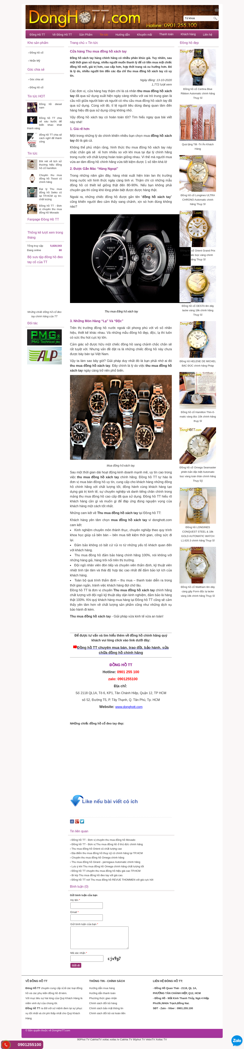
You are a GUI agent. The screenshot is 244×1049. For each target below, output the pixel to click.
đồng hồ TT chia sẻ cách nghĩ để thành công (50, 138)
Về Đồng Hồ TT (62, 34)
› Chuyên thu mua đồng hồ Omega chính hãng (97, 857)
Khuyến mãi (144, 34)
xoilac (105, 1039)
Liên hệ (207, 34)
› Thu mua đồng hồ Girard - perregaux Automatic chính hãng (105, 862)
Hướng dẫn (122, 34)
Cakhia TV (126, 1039)
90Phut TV (83, 1039)
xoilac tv (114, 1039)
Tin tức (104, 34)
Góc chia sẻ (35, 79)
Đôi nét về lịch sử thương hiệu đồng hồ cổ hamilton (50, 165)
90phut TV (139, 1039)
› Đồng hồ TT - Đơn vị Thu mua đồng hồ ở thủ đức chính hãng (106, 844)
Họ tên (75, 900)
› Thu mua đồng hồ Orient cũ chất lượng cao (96, 848)
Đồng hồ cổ (36, 52)
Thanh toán (166, 34)
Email (74, 912)
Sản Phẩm (86, 34)
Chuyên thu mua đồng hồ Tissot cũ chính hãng (50, 178)
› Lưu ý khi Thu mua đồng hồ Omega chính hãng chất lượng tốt (107, 866)
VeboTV (150, 1039)
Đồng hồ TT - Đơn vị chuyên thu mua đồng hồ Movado (50, 209)
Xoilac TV (161, 1039)
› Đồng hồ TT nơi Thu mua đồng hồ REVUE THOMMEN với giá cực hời (111, 879)
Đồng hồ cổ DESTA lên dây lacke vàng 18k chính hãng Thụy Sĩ (198, 310)
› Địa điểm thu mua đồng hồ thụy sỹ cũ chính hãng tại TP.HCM (106, 853)
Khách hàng (188, 34)
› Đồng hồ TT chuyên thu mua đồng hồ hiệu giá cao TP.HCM (105, 870)
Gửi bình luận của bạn (84, 924)
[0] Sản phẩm (205, 9)
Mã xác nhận (78, 952)
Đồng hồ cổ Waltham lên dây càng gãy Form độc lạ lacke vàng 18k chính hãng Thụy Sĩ (198, 591)
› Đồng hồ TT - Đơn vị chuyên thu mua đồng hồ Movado (102, 839)
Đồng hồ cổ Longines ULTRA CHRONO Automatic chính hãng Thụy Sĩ (198, 200)
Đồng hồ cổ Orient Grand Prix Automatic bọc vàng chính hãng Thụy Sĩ (197, 255)
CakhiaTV (96, 1039)
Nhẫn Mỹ (34, 60)
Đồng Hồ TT (37, 34)
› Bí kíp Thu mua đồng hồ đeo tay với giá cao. (96, 875)
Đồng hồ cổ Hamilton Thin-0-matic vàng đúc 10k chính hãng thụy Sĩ (198, 416)
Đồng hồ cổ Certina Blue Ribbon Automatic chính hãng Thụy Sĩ (198, 93)
